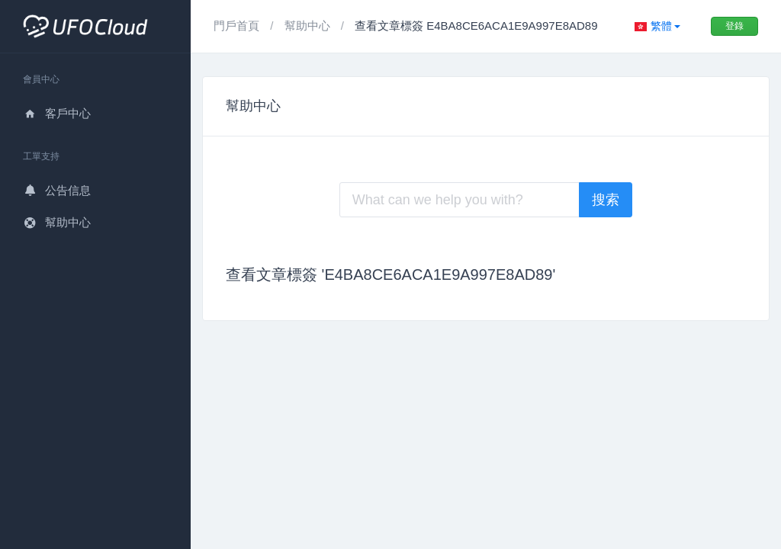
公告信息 (57, 190)
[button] (657, 26)
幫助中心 (57, 222)
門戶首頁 (238, 25)
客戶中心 (57, 113)
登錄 (734, 26)
